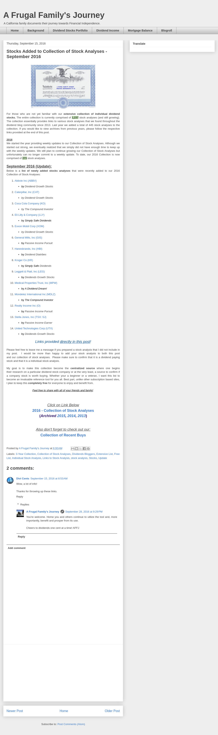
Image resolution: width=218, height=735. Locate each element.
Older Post (112, 711)
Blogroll (166, 30)
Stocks (93, 458)
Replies (24, 504)
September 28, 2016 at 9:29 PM (83, 511)
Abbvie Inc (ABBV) (26, 180)
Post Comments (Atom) (71, 724)
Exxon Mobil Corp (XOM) (29, 226)
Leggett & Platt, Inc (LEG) (30, 271)
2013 (82, 416)
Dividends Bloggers (83, 453)
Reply (19, 496)
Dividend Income (107, 30)
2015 (61, 416)
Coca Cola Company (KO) (30, 203)
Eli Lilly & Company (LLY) (29, 214)
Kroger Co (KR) (24, 260)
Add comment (17, 548)
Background (36, 30)
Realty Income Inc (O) (27, 305)
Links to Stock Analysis (56, 458)
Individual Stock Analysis (26, 458)
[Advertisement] (63, 672)
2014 (71, 416)
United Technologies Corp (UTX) (34, 328)
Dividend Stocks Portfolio (70, 30)
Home (15, 30)
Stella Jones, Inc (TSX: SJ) (30, 317)
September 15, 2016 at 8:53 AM (49, 478)
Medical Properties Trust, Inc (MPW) (36, 282)
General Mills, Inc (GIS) (28, 237)
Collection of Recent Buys (63, 435)
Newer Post (15, 711)
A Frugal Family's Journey (54, 15)
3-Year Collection (26, 453)
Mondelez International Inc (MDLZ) (35, 294)
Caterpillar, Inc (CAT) (27, 192)
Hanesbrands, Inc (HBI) (28, 248)
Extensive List (104, 453)
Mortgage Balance (140, 30)
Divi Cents (22, 478)
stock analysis (79, 458)
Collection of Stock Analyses (53, 453)
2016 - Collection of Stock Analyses (63, 411)
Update (102, 458)
